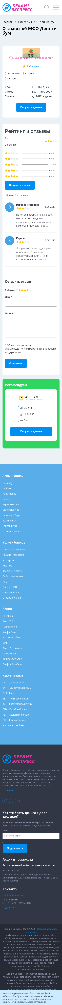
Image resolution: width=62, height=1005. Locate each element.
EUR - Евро (8, 693)
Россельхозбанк (11, 637)
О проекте (8, 790)
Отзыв (10, 313)
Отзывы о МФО (11, 531)
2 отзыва (34, 66)
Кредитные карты (12, 570)
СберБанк (7, 616)
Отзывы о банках (12, 597)
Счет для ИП (9, 587)
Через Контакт (10, 504)
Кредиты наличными (13, 549)
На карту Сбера (11, 515)
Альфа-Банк (9, 632)
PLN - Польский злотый (15, 714)
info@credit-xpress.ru (13, 894)
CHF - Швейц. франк (13, 720)
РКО (4, 581)
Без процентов (10, 509)
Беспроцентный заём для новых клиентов (28, 865)
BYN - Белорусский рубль (16, 687)
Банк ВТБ (7, 621)
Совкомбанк (9, 653)
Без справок (9, 520)
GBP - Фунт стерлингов (15, 698)
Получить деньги (31, 107)
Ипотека (7, 565)
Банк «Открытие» (12, 648)
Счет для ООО (10, 592)
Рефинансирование (13, 554)
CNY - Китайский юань (14, 709)
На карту (7, 483)
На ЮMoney (9, 493)
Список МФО (9, 525)
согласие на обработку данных (34, 999)
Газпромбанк (9, 626)
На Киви (7, 488)
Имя (8, 297)
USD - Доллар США (13, 682)
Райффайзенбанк (12, 664)
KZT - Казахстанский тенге (17, 703)
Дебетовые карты (12, 576)
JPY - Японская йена (13, 725)
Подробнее (8, 907)
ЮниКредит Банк (12, 658)
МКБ (5, 642)
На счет (6, 499)
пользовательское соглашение (30, 1002)
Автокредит (9, 560)
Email (5, 830)
